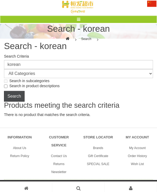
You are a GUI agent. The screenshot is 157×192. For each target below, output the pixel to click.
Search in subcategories (26, 81)
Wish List (137, 164)
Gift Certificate (98, 156)
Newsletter (58, 172)
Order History (137, 156)
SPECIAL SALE (98, 164)
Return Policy (19, 156)
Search (86, 39)
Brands (98, 148)
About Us (19, 148)
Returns (58, 164)
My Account (137, 148)
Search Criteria (16, 56)
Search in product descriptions (32, 86)
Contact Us (59, 156)
